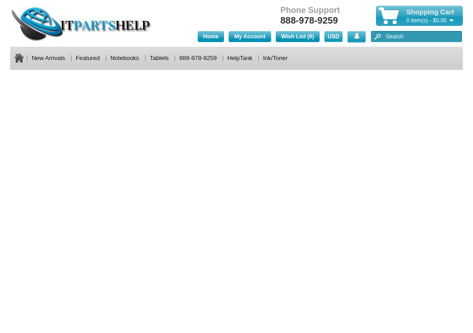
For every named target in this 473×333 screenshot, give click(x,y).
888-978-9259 (198, 58)
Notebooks (124, 58)
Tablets (159, 58)
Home (210, 36)
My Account (250, 36)
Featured (88, 58)
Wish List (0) (297, 36)
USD (333, 36)
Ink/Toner (275, 58)
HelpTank (239, 58)
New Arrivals (48, 58)
